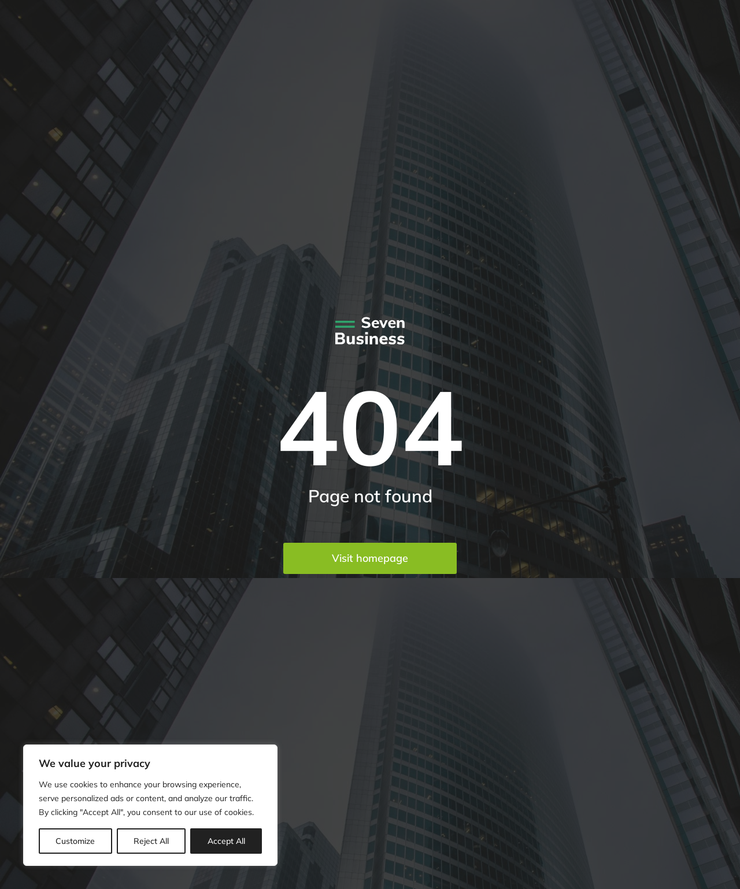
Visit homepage (370, 558)
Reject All (151, 841)
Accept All (226, 841)
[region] (150, 805)
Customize (75, 841)
